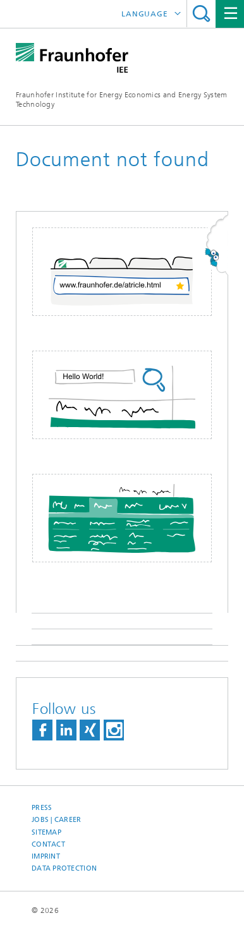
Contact (48, 844)
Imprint (46, 856)
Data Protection (64, 868)
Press (42, 808)
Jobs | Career (57, 820)
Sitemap (46, 832)
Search (201, 13)
